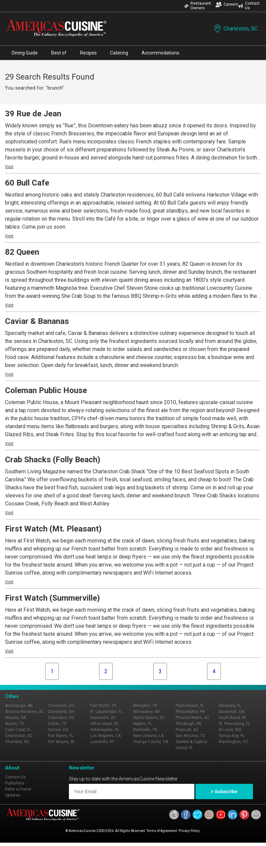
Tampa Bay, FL (231, 735)
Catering (119, 52)
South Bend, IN (232, 717)
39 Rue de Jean (33, 113)
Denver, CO (58, 729)
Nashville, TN (145, 729)
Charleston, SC (235, 28)
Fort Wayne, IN (61, 741)
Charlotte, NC (17, 741)
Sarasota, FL (229, 705)
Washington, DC (233, 741)
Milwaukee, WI (146, 711)
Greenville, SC (103, 717)
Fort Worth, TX (103, 705)
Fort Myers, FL (60, 735)
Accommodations (160, 52)
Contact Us (249, 5)
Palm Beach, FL (190, 705)
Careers (226, 4)
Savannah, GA (231, 711)
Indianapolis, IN (104, 729)
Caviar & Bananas (37, 321)
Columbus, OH (61, 717)
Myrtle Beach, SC (149, 717)
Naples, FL (142, 723)
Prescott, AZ (187, 729)
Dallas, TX (57, 723)
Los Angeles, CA (105, 735)
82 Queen (22, 252)
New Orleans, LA (148, 735)
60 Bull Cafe (27, 183)
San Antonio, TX (190, 735)
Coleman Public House (46, 390)
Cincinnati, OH (61, 705)
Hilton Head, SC (104, 723)
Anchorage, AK (18, 705)
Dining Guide (25, 52)
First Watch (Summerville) (52, 598)
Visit (9, 166)
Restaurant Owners (197, 5)
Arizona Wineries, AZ (24, 711)
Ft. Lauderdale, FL (106, 711)
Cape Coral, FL (18, 729)
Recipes (88, 52)
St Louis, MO (230, 729)
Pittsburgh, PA (188, 723)
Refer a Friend (18, 789)
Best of (59, 52)
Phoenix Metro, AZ (192, 717)
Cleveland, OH (61, 711)
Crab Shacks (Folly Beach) (52, 459)
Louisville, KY (102, 741)
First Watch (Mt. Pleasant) (53, 528)
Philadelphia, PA (190, 711)
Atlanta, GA (15, 717)
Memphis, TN (145, 705)
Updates (12, 795)
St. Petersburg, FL (234, 723)
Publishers (14, 783)
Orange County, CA (150, 741)
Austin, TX (14, 723)
